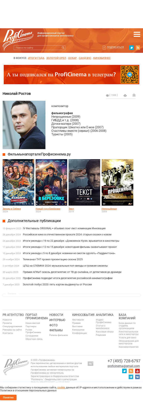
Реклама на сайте (12, 330)
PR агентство (13, 315)
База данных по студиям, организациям (127, 326)
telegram (131, 377)
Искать (63, 47)
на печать (125, 95)
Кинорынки (78, 330)
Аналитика (104, 315)
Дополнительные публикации (34, 220)
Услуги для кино (127, 337)
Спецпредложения (12, 326)
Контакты (8, 333)
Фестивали (78, 319)
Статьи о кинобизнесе (102, 327)
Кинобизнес (102, 58)
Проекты (7, 323)
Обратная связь (34, 339)
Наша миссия (33, 323)
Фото (53, 325)
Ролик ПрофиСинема (33, 331)
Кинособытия (83, 315)
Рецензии (101, 335)
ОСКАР (72, 58)
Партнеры (31, 326)
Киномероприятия (129, 347)
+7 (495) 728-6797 (124, 361)
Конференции (79, 333)
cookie (61, 387)
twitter (131, 48)
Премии (76, 323)
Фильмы (56, 330)
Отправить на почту (134, 95)
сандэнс (85, 58)
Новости (7, 319)
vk (137, 377)
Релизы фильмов (58, 335)
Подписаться (115, 47)
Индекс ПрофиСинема (103, 321)
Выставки (77, 326)
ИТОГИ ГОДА (36, 58)
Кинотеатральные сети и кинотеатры (129, 333)
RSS (138, 48)
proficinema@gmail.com (124, 366)
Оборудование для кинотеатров (129, 342)
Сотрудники (32, 335)
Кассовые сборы (105, 331)
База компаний (127, 316)
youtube (137, 371)
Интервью (57, 320)
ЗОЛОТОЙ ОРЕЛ (56, 58)
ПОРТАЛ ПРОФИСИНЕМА (37, 316)
